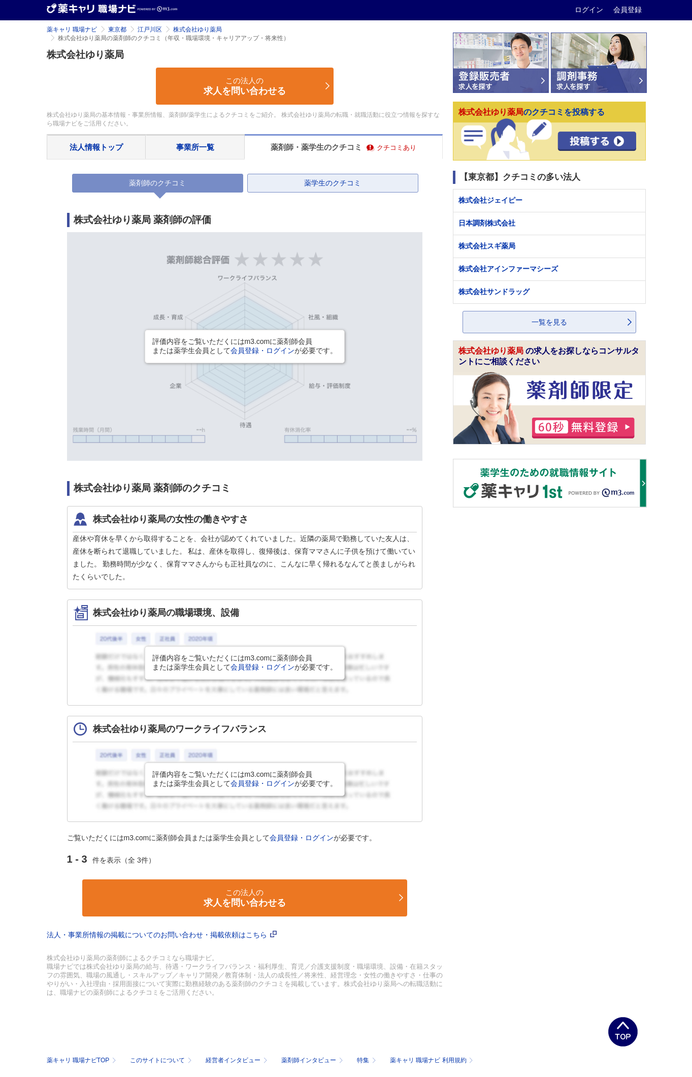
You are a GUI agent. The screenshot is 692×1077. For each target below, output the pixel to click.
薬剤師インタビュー (313, 1060)
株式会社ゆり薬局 (197, 29)
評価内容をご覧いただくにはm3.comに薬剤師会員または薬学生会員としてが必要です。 (244, 346)
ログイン (590, 10)
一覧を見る (549, 322)
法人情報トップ (96, 147)
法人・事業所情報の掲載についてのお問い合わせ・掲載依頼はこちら (162, 935)
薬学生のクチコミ (332, 183)
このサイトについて (161, 1060)
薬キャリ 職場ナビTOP (82, 1060)
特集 (367, 1060)
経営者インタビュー (237, 1060)
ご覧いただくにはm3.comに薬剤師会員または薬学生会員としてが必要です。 (222, 838)
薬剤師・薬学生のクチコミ (343, 147)
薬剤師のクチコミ (157, 183)
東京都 (117, 29)
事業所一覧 (195, 147)
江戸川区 (150, 29)
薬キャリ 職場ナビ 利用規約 (431, 1060)
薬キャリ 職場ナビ (72, 29)
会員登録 (627, 10)
